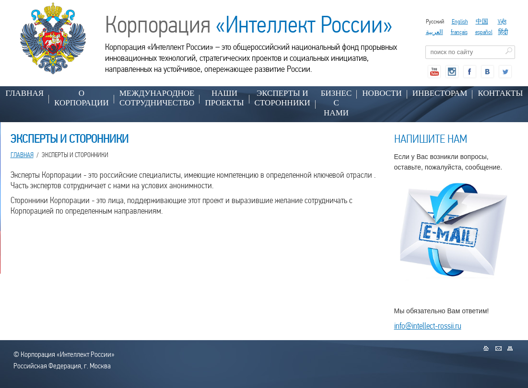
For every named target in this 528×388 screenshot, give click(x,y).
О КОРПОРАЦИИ (81, 98)
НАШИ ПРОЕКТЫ (224, 98)
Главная (25, 93)
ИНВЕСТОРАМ (440, 93)
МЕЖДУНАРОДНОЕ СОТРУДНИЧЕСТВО (157, 98)
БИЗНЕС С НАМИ (336, 103)
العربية (434, 31)
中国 (482, 21)
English (460, 21)
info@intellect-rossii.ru (427, 325)
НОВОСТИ (381, 93)
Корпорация (249, 24)
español (484, 31)
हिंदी (503, 31)
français (459, 31)
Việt (502, 21)
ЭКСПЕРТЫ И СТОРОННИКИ (282, 98)
